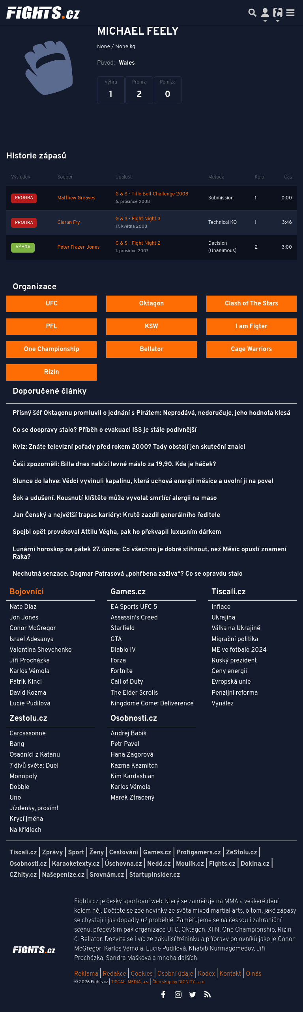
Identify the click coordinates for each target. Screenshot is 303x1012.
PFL (51, 327)
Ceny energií (229, 671)
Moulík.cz (190, 864)
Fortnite (121, 671)
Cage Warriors (251, 349)
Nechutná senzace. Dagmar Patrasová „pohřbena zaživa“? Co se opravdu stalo (128, 574)
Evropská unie (231, 682)
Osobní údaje (175, 974)
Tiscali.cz (23, 853)
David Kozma (27, 693)
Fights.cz (222, 864)
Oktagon (151, 304)
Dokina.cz (255, 864)
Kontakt (231, 974)
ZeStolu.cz (241, 853)
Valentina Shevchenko (40, 650)
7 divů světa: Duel (33, 766)
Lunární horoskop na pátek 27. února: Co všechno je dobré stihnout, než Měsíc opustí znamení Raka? (149, 553)
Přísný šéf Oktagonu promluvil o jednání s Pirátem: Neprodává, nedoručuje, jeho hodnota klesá (151, 413)
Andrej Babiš (128, 734)
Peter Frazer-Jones (79, 247)
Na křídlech (25, 830)
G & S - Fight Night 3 (138, 219)
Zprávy (52, 853)
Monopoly (23, 777)
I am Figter (251, 327)
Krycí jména (26, 819)
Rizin (51, 372)
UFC (51, 304)
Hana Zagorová (131, 755)
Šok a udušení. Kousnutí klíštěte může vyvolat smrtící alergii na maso (115, 498)
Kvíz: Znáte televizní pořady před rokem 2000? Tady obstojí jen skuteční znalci (129, 447)
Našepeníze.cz (63, 875)
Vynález (222, 704)
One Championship (51, 349)
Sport (76, 853)
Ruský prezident (234, 661)
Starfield (122, 628)
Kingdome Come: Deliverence (152, 704)
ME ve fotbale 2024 (239, 650)
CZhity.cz (23, 875)
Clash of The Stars (251, 304)
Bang (16, 744)
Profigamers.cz (198, 853)
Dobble (19, 787)
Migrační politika (234, 640)
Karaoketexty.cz (76, 864)
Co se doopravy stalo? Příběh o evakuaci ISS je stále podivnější (104, 430)
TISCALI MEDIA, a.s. (130, 982)
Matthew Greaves (76, 198)
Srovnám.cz (107, 875)
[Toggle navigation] (290, 12)
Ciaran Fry (69, 223)
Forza (118, 661)
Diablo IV (123, 650)
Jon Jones (23, 618)
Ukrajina (223, 618)
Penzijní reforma (234, 693)
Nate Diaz (23, 607)
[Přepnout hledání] (252, 12)
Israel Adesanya (31, 640)
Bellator (151, 349)
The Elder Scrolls (134, 693)
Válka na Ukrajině (235, 628)
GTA (116, 640)
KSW (151, 327)
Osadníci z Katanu (34, 755)
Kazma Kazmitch (134, 766)
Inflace (220, 607)
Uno (15, 798)
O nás (254, 974)
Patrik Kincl (25, 682)
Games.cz (157, 853)
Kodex (207, 974)
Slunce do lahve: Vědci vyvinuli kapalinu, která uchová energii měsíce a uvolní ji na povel (143, 482)
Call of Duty (126, 682)
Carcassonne (27, 734)
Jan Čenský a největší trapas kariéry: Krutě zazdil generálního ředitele (116, 515)
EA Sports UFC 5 (133, 607)
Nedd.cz (159, 864)
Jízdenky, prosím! (33, 809)
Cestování (123, 853)
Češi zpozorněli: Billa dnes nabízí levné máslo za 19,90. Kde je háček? (114, 465)
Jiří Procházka (29, 661)
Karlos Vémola (29, 671)
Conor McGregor (32, 628)
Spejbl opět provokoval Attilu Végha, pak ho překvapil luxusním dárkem (117, 532)
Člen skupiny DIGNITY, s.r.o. (178, 982)
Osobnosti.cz (28, 864)
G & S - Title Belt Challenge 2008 (152, 194)
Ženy (96, 853)
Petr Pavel (124, 744)
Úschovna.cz (123, 864)
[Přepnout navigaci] (265, 12)
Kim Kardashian (132, 777)
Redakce (114, 974)
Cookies (142, 974)
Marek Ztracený (132, 798)
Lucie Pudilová (29, 704)
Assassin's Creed (134, 618)
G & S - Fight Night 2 (138, 243)
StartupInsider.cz (154, 875)
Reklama (86, 974)
